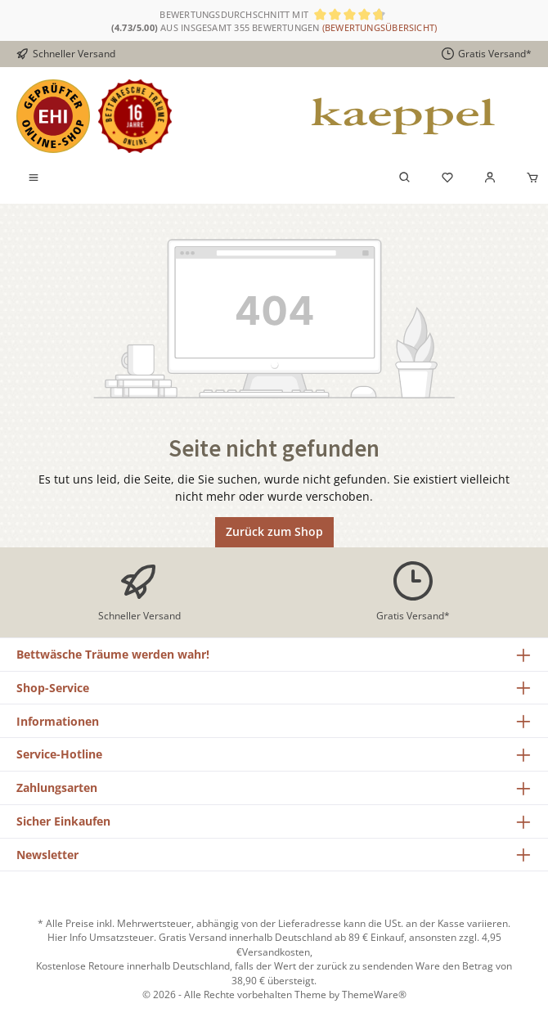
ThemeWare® (374, 994)
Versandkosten (276, 951)
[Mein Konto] (490, 178)
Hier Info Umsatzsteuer (100, 936)
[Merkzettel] (447, 178)
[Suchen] (405, 178)
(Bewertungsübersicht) (380, 27)
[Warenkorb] (527, 178)
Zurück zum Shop (274, 531)
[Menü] (33, 178)
